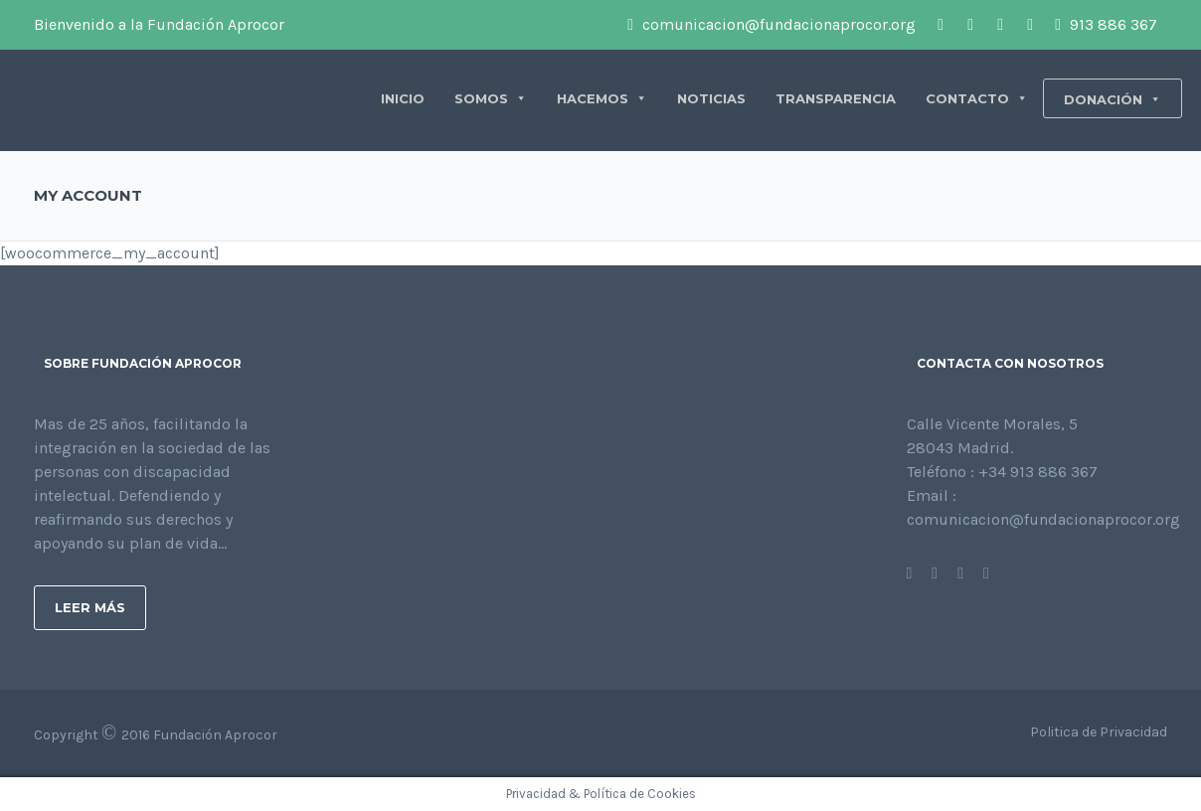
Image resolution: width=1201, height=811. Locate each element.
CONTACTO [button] (977, 98)
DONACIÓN (1112, 99)
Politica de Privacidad (1098, 732)
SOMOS (490, 98)
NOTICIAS (711, 98)
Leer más (90, 607)
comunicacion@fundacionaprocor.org (771, 24)
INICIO (403, 98)
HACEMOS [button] (602, 98)
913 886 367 (1106, 24)
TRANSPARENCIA (835, 98)
